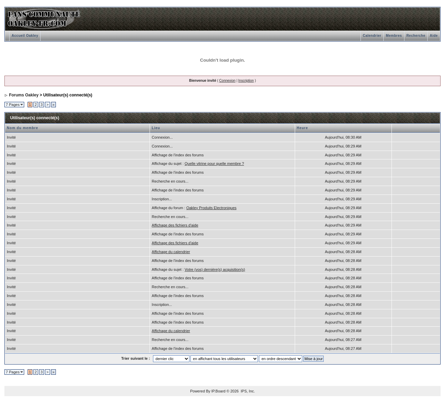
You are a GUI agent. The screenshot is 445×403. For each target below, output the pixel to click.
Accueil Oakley (25, 35)
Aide (434, 35)
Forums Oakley (24, 95)
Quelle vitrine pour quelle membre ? (214, 163)
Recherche (416, 35)
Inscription (246, 80)
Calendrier (372, 35)
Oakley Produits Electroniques (211, 208)
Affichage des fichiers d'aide (175, 225)
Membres (394, 35)
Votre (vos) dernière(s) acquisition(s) (215, 269)
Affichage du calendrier (171, 252)
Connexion (227, 80)
